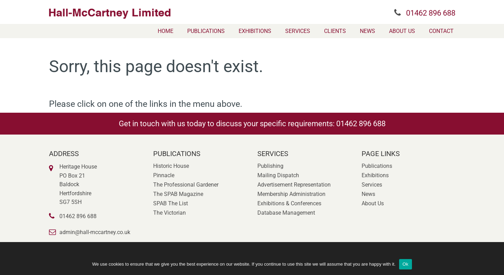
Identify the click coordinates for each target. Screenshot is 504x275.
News (367, 31)
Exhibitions (255, 31)
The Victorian (169, 212)
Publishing (270, 166)
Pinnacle (163, 175)
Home (165, 31)
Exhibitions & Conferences (289, 203)
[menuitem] (165, 31)
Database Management (286, 212)
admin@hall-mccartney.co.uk (94, 232)
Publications (206, 31)
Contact (441, 31)
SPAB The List (170, 203)
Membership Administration (291, 194)
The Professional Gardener (185, 184)
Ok (405, 264)
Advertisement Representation (294, 184)
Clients (335, 31)
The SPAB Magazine (178, 194)
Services (297, 31)
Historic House (171, 166)
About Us (402, 31)
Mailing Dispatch (278, 175)
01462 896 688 (430, 13)
